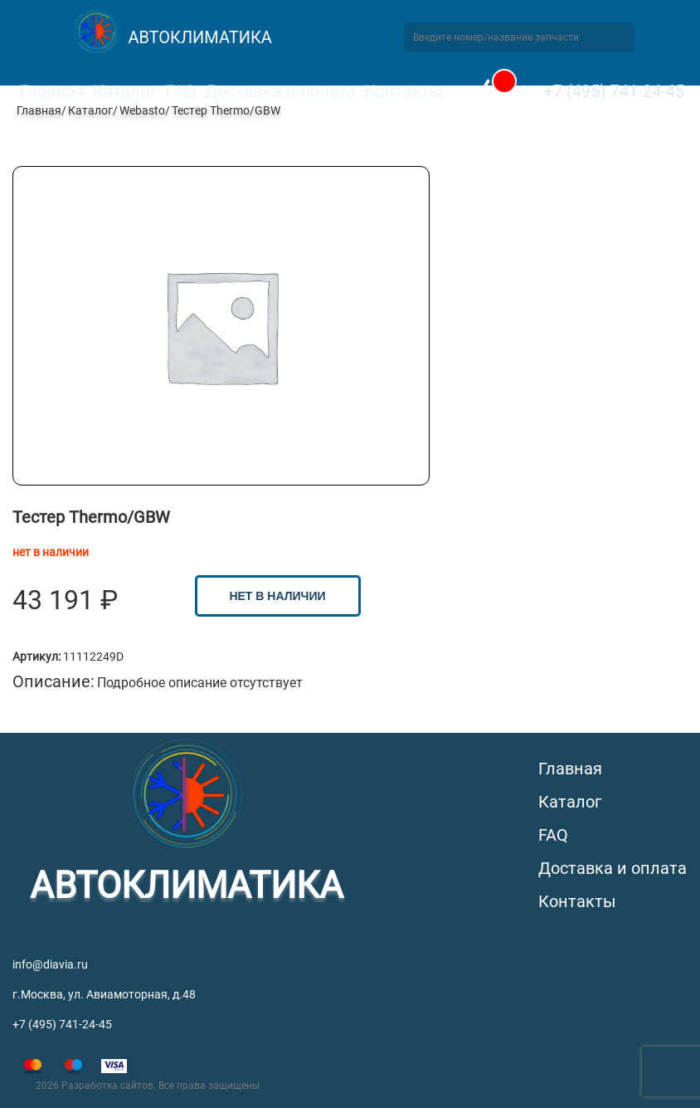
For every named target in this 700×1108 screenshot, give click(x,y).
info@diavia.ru (50, 964)
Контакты (403, 91)
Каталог (125, 91)
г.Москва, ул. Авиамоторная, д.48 (104, 994)
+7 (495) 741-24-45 (613, 91)
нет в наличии (277, 596)
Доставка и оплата (279, 91)
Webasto (142, 110)
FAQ (180, 91)
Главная (52, 91)
